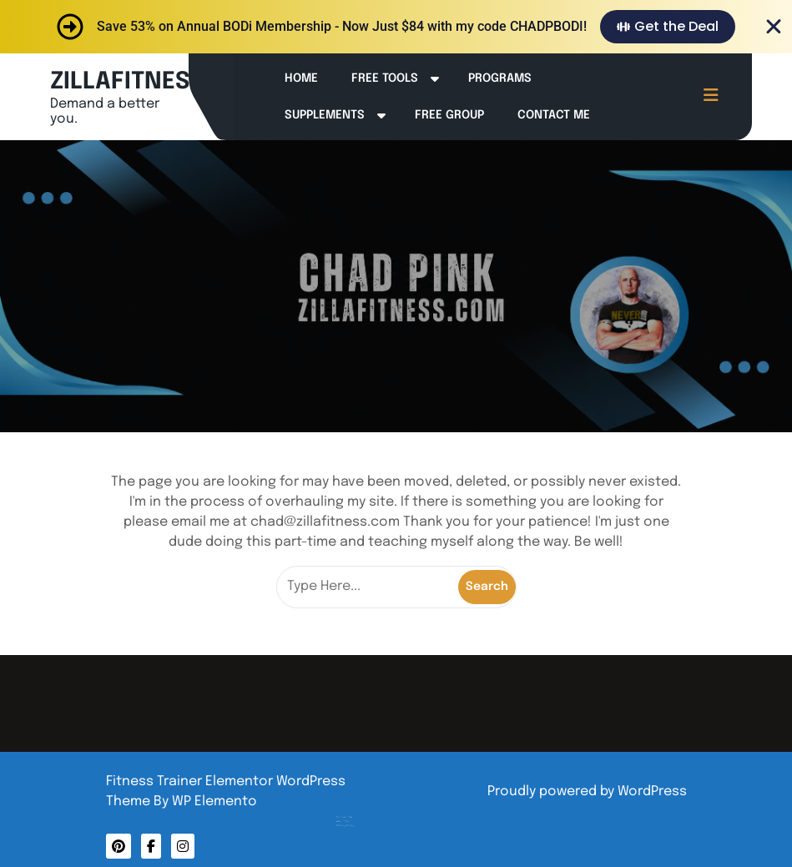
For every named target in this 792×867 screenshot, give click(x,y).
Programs (500, 78)
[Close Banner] (774, 27)
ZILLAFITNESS (127, 82)
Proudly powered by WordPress (587, 791)
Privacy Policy (362, 807)
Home (301, 78)
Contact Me (553, 115)
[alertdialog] (396, 26)
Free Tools (384, 78)
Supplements (325, 115)
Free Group (449, 115)
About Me (360, 804)
